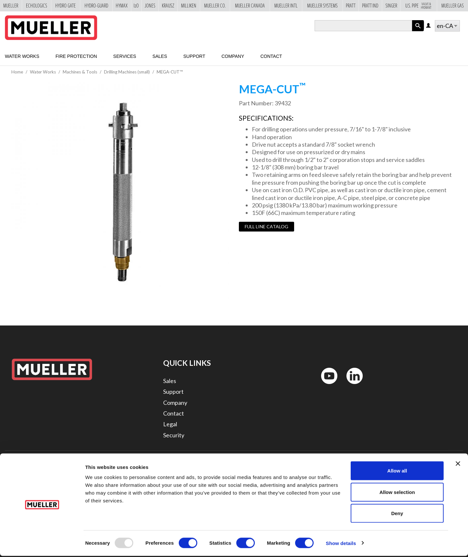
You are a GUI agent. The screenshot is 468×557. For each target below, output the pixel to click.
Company (232, 56)
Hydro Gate (65, 5)
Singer (391, 5)
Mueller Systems (322, 5)
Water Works (22, 56)
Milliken (188, 5)
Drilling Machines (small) (127, 71)
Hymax (122, 5)
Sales (159, 56)
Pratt (351, 5)
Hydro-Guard (96, 5)
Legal (170, 424)
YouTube (325, 385)
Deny (397, 514)
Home (17, 71)
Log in (429, 26)
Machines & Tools (80, 71)
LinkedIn (351, 385)
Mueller (10, 5)
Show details (341, 544)
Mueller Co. (215, 5)
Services (124, 56)
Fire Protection (76, 56)
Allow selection (397, 493)
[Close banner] (458, 464)
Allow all (397, 471)
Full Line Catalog (266, 226)
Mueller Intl (286, 5)
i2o (136, 5)
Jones (150, 5)
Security (173, 435)
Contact (271, 56)
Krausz (168, 5)
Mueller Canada (250, 5)
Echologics (36, 5)
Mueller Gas (452, 5)
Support (194, 56)
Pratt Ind (370, 5)
